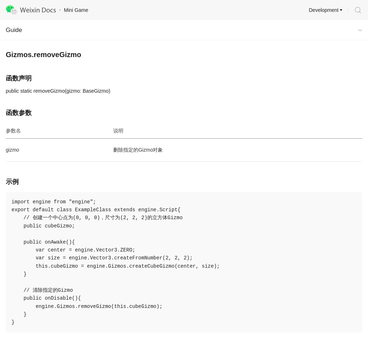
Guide (14, 30)
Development (324, 10)
